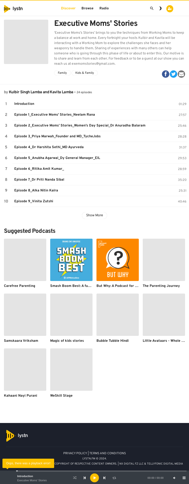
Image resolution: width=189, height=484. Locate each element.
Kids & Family (84, 73)
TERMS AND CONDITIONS (107, 453)
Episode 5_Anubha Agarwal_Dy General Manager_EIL (57, 158)
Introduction (25, 476)
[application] (94, 478)
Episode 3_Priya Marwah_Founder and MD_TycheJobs (57, 136)
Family (62, 73)
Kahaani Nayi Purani (20, 396)
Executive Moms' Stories (32, 480)
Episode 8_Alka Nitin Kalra (36, 190)
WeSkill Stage (61, 396)
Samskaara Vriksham (21, 341)
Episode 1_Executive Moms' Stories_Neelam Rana (54, 115)
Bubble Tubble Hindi (112, 341)
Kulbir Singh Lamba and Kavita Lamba (41, 92)
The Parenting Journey (161, 286)
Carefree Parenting (19, 286)
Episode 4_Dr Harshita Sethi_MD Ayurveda (49, 147)
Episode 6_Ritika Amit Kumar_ (39, 169)
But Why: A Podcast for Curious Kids (125, 286)
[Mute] (174, 478)
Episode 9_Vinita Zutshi (33, 201)
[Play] (94, 477)
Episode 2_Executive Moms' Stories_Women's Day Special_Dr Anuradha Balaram (79, 126)
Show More (94, 215)
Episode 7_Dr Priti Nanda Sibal (39, 180)
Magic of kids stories (67, 341)
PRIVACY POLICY (75, 453)
